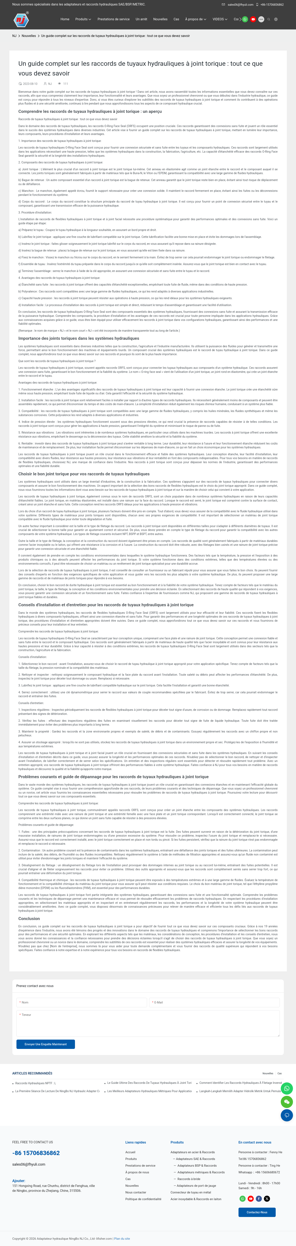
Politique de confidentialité (143, 1199)
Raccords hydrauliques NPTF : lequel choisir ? (35, 1083)
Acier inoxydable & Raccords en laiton (196, 1199)
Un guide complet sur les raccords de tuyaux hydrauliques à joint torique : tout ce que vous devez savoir (115, 36)
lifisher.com (104, 1239)
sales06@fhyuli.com (238, 4)
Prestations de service (140, 1165)
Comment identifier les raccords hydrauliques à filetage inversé (241, 1082)
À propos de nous (137, 1172)
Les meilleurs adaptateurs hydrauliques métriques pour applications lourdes (149, 1091)
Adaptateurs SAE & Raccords (195, 1159)
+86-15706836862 (270, 4)
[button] (240, 19)
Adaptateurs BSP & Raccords (197, 1165)
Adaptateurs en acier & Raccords (193, 1152)
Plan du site (122, 1239)
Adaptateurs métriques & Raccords (201, 1172)
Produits (131, 1159)
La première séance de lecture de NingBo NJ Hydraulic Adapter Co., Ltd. (57, 1091)
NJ (14, 36)
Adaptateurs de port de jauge (196, 1186)
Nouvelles (29, 36)
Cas (280, 1073)
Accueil (130, 1152)
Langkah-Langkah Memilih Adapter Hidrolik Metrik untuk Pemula (240, 1091)
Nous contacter (135, 1192)
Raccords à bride (188, 1179)
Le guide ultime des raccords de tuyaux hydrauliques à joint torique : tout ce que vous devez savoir (149, 1082)
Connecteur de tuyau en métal (191, 1192)
